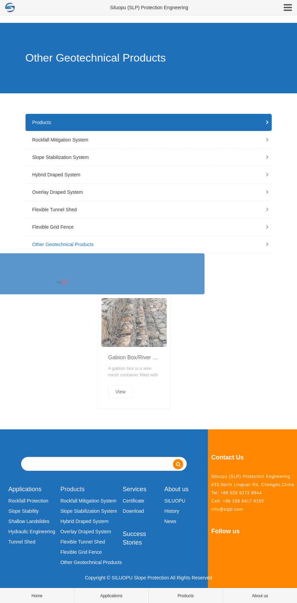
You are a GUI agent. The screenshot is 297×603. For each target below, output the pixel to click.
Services (134, 489)
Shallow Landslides (29, 521)
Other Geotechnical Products (145, 244)
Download (133, 511)
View (180, 391)
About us (176, 489)
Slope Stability (24, 511)
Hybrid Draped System (145, 175)
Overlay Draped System (145, 192)
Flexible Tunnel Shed (145, 209)
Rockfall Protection (29, 501)
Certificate (133, 501)
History (171, 511)
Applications (25, 489)
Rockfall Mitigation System (145, 140)
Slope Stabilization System (145, 157)
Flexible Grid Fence (145, 227)
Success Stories (134, 538)
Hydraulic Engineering (32, 531)
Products (145, 122)
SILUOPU (174, 501)
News (170, 521)
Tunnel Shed (22, 542)
